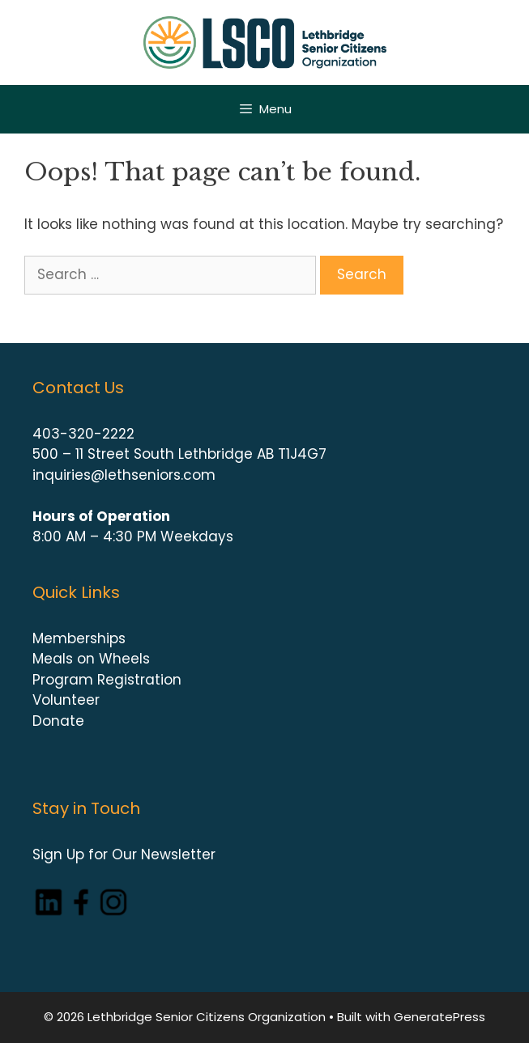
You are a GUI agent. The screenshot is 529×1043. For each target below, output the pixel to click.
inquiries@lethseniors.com (123, 475)
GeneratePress (439, 1016)
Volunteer (66, 700)
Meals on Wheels (91, 658)
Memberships (79, 638)
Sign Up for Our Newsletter (123, 854)
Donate (58, 721)
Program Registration (106, 679)
